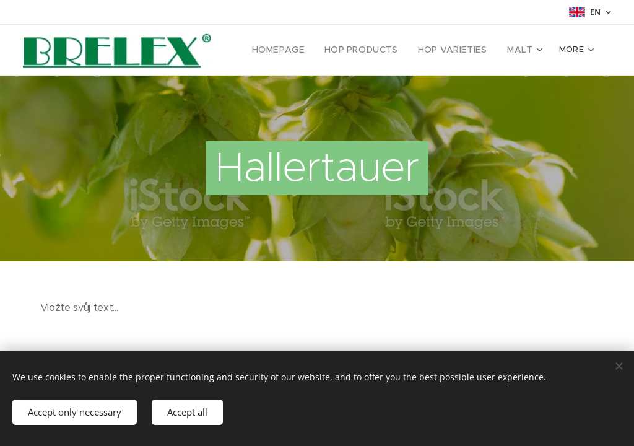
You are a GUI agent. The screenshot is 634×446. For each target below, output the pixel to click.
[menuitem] (296, 50)
